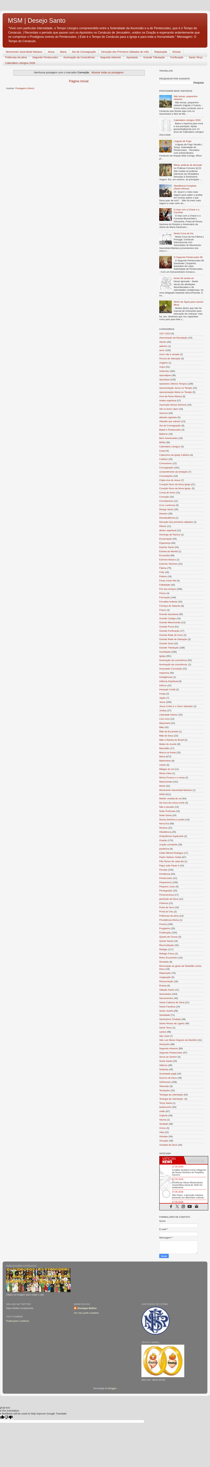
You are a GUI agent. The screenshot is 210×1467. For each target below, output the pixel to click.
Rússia (177, 51)
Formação (164, 597)
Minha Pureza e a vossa (172, 777)
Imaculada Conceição (170, 668)
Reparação (160, 51)
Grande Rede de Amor (171, 635)
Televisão (164, 1086)
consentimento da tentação (173, 471)
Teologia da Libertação (171, 1094)
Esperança (165, 543)
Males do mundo (168, 744)
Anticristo (164, 371)
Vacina (162, 1119)
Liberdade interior (168, 714)
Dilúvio (162, 526)
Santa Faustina (167, 1006)
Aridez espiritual (167, 400)
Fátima (162, 568)
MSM (162, 794)
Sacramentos (166, 998)
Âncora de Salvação (169, 358)
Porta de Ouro (166, 907)
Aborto (162, 342)
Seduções (164, 1044)
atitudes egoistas (168, 417)
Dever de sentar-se (184, 278)
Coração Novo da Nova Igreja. (175, 488)
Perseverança (166, 894)
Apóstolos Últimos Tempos (173, 383)
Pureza (163, 924)
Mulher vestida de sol (170, 798)
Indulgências (166, 677)
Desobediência (167, 517)
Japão (162, 698)
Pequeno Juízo (167, 886)
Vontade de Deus (168, 1145)
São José (164, 1036)
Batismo (163, 434)
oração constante (168, 844)
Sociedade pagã (167, 1073)
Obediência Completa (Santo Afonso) (185, 187)
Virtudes (163, 1136)
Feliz (161, 572)
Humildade (165, 652)
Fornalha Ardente (168, 601)
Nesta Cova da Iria (183, 233)
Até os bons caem (168, 409)
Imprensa (164, 673)
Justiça (163, 710)
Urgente (163, 1115)
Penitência (164, 874)
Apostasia (132, 57)
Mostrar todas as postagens (108, 72)
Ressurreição (166, 981)
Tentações (164, 1090)
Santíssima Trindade (170, 1019)
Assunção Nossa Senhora (173, 404)
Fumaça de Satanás (169, 606)
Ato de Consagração (84, 51)
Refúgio (163, 949)
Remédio (164, 961)
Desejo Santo (166, 509)
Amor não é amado (169, 354)
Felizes (163, 576)
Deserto (163, 513)
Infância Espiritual (168, 681)
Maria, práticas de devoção (188, 165)
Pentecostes (165, 878)
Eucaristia (164, 555)
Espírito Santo (166, 547)
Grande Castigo (167, 618)
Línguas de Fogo (182, 141)
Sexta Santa (165, 1061)
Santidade (164, 1015)
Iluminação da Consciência (79, 57)
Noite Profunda (167, 811)
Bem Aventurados (168, 438)
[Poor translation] (8, 1417)
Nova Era (164, 823)
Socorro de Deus (168, 1078)
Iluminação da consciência (173, 660)
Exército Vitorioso (168, 564)
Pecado (163, 869)
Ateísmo (163, 413)
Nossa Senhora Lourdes (172, 819)
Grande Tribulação (154, 57)
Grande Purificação (169, 631)
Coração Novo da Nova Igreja (174, 484)
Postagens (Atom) (24, 88)
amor (162, 350)
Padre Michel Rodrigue (171, 853)
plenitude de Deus (168, 899)
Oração (163, 840)
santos (162, 1032)
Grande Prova (166, 626)
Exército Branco (167, 559)
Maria (63, 51)
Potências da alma (16, 57)
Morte (162, 786)
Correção (164, 496)
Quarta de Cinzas (168, 936)
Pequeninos (165, 882)
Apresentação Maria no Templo (175, 392)
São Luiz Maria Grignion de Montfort (178, 1040)
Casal (162, 450)
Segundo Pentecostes (45, 57)
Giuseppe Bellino (87, 1308)
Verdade (163, 1124)
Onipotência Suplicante (171, 836)
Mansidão (164, 748)
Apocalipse (165, 375)
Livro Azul (164, 719)
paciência (164, 848)
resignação (165, 977)
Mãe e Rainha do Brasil (171, 740)
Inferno (163, 685)
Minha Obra (165, 773)
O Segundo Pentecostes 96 (188, 257)
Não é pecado (166, 807)
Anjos (162, 367)
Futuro (162, 610)
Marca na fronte (167, 752)
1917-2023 (165, 333)
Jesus (51, 51)
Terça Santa (165, 1103)
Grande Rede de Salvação (173, 639)
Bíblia (162, 442)
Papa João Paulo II (169, 865)
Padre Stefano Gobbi (170, 857)
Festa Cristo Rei (167, 580)
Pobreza (163, 903)
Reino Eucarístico (168, 957)
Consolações (166, 476)
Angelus (163, 362)
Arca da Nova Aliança (170, 396)
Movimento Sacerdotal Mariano (24, 51)
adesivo (163, 346)
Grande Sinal (166, 643)
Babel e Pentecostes (170, 429)
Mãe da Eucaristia (168, 731)
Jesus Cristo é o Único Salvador (176, 706)
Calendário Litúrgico (169, 446)
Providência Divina (169, 920)
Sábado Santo (166, 990)
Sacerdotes (165, 994)
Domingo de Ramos (169, 534)
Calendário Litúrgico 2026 (20, 62)
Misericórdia (165, 781)
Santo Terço (196, 57)
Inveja (162, 693)
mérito (162, 765)
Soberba (163, 1069)
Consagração (166, 467)
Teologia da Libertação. (171, 1099)
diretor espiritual (167, 530)
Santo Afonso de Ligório (171, 1023)
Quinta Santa (166, 941)
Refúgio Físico (166, 953)
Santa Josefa (166, 1011)
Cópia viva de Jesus (169, 480)
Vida (161, 1132)
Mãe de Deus (166, 735)
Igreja (162, 656)
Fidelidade (164, 585)
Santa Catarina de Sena (171, 1002)
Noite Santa (165, 815)
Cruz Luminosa (167, 505)
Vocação (163, 1140)
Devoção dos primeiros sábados (176, 522)
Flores (162, 593)
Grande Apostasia (168, 614)
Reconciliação (166, 945)
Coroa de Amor (167, 492)
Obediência (165, 832)
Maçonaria (164, 723)
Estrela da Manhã (168, 551)
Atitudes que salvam (170, 421)
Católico (163, 459)
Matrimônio (165, 760)
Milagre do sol (166, 769)
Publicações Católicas (17, 1321)
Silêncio (163, 1065)
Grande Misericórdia (170, 622)
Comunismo (165, 463)
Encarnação (165, 538)
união (162, 1111)
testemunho (165, 1107)
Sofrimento (165, 1082)
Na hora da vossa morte (171, 802)
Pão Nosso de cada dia (171, 861)
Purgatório (164, 928)
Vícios (162, 1128)
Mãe (161, 727)
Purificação (176, 57)
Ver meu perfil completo (86, 1313)
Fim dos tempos (167, 589)
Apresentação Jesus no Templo (175, 388)
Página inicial (78, 81)
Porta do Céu (166, 911)
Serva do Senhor (168, 1057)
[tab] (172, 1160)
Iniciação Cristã (167, 689)
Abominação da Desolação (173, 337)
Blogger (112, 1388)
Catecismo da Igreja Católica (174, 455)
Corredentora (166, 501)
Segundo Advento (110, 57)
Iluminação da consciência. (173, 664)
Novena (163, 827)
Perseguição (165, 890)
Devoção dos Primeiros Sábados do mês (125, 51)
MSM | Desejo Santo (36, 20)
